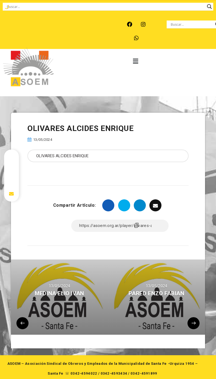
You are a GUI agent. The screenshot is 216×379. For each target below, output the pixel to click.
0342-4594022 (83, 373)
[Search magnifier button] (209, 6)
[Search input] (105, 6)
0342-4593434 (114, 373)
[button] (136, 61)
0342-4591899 (143, 373)
